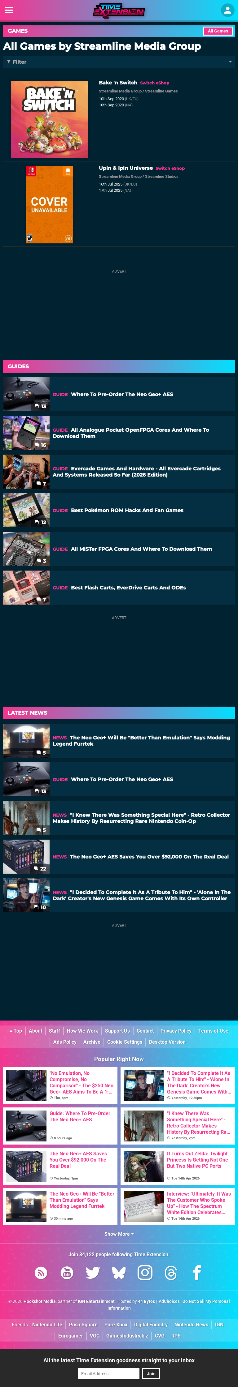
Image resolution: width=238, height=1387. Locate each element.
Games (18, 31)
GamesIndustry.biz (127, 1336)
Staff (54, 1031)
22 (40, 869)
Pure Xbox (115, 1325)
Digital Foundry (151, 1325)
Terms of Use (213, 1031)
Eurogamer (70, 1336)
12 (40, 522)
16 (40, 445)
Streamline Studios (161, 176)
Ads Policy (65, 1042)
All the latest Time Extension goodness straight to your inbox (119, 1360)
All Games (218, 31)
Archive (91, 1042)
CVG (160, 1336)
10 (40, 907)
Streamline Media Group (120, 91)
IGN (219, 1325)
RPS (176, 1336)
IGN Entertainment (96, 1301)
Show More (119, 1234)
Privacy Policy (176, 1031)
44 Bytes (146, 1301)
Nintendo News (191, 1325)
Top (16, 1031)
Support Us (117, 1031)
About (35, 1031)
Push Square (83, 1325)
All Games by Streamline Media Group (102, 46)
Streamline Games (161, 91)
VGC (94, 1336)
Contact (145, 1031)
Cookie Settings (124, 1042)
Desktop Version (167, 1042)
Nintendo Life (47, 1325)
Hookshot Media (40, 1301)
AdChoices (169, 1301)
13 (40, 406)
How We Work (82, 1031)
